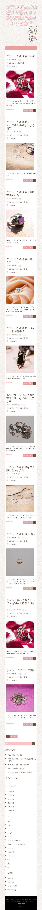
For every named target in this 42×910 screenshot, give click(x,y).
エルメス (10, 825)
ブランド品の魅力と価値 (20, 56)
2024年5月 (10, 795)
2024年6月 (10, 791)
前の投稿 (13, 736)
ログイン (10, 878)
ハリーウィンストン (13, 841)
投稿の (10, 882)
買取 (21, 63)
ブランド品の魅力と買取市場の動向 (20, 194)
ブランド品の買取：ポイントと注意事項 (20, 330)
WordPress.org (11, 890)
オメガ (9, 833)
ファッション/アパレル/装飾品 (16, 844)
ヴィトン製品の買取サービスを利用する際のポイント (20, 603)
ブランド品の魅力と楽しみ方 (20, 260)
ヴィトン (15, 613)
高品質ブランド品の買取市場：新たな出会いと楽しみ (20, 398)
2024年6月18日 (13, 199)
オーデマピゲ (11, 829)
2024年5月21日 (13, 674)
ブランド (11, 109)
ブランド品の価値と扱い (20, 534)
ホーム (20, 906)
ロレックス (10, 856)
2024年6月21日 (13, 132)
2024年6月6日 (13, 474)
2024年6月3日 (13, 538)
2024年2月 (10, 807)
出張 (10, 179)
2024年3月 (10, 803)
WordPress (25, 901)
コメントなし (13, 66)
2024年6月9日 (13, 405)
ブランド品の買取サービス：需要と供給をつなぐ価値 (20, 125)
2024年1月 (10, 811)
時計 (8, 860)
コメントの (12, 886)
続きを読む (28, 110)
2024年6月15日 (13, 266)
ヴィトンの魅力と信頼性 (20, 670)
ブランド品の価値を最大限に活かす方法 (20, 469)
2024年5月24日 (13, 610)
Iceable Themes (21, 903)
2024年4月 (10, 799)
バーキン (10, 837)
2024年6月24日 (13, 60)
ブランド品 (16, 63)
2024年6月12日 (13, 335)
